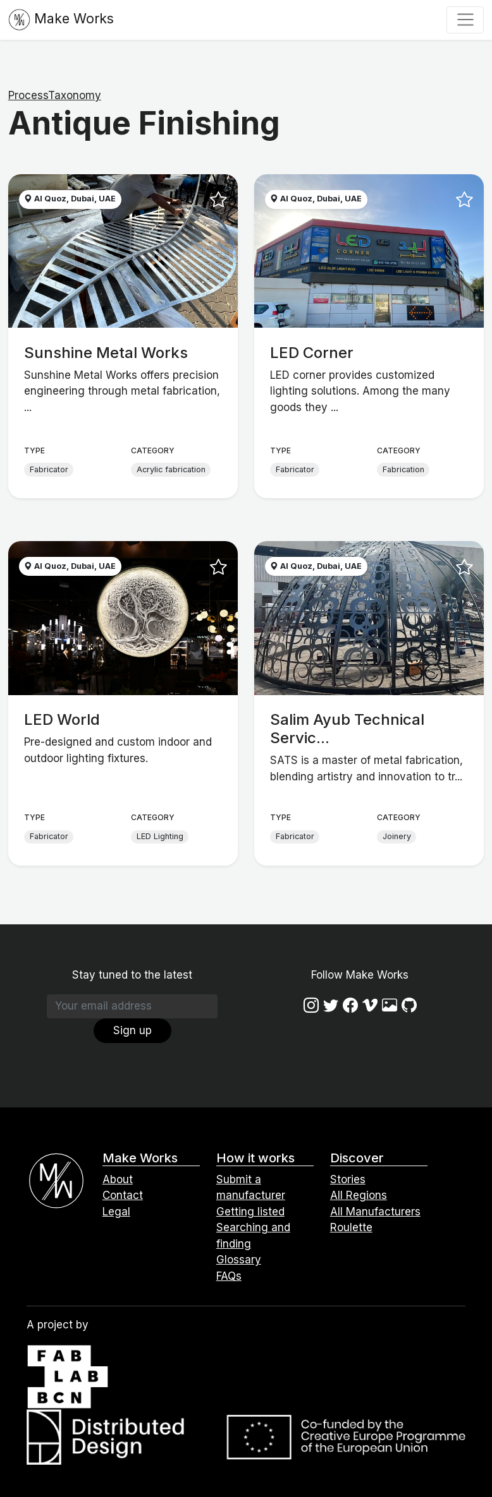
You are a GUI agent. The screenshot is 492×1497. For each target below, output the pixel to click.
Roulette (351, 1227)
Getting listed (250, 1211)
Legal (116, 1211)
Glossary (238, 1259)
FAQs (229, 1276)
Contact (122, 1195)
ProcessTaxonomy (54, 95)
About (117, 1179)
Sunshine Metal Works (106, 352)
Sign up (132, 1030)
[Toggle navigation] (465, 19)
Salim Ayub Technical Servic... (347, 728)
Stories (348, 1179)
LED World (62, 719)
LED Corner (312, 352)
